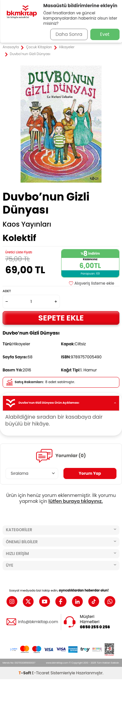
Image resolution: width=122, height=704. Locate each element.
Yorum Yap (90, 473)
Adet (7, 291)
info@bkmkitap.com (38, 621)
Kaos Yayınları (27, 224)
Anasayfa (11, 47)
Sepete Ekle (61, 317)
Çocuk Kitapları (39, 47)
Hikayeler (67, 47)
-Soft (25, 673)
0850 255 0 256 (95, 627)
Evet (105, 34)
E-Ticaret (40, 673)
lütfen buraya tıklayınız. (75, 501)
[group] (61, 124)
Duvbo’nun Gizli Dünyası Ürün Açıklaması (61, 403)
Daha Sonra (69, 34)
